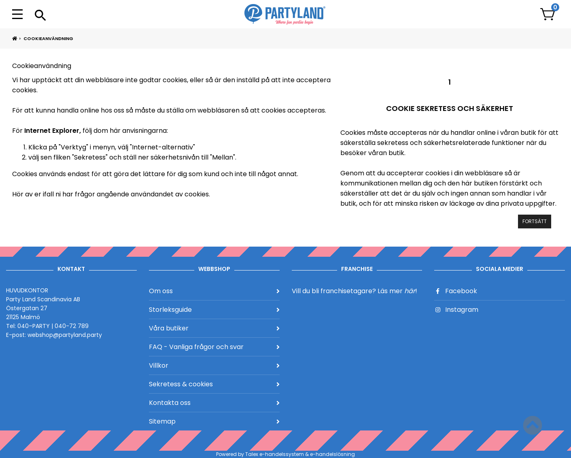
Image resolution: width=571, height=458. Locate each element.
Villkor (214, 365)
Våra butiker (214, 328)
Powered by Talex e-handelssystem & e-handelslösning (285, 454)
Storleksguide (214, 309)
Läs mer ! (397, 291)
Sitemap (214, 421)
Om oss (214, 291)
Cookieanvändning (48, 38)
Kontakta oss (214, 402)
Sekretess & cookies (214, 384)
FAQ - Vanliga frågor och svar (214, 346)
